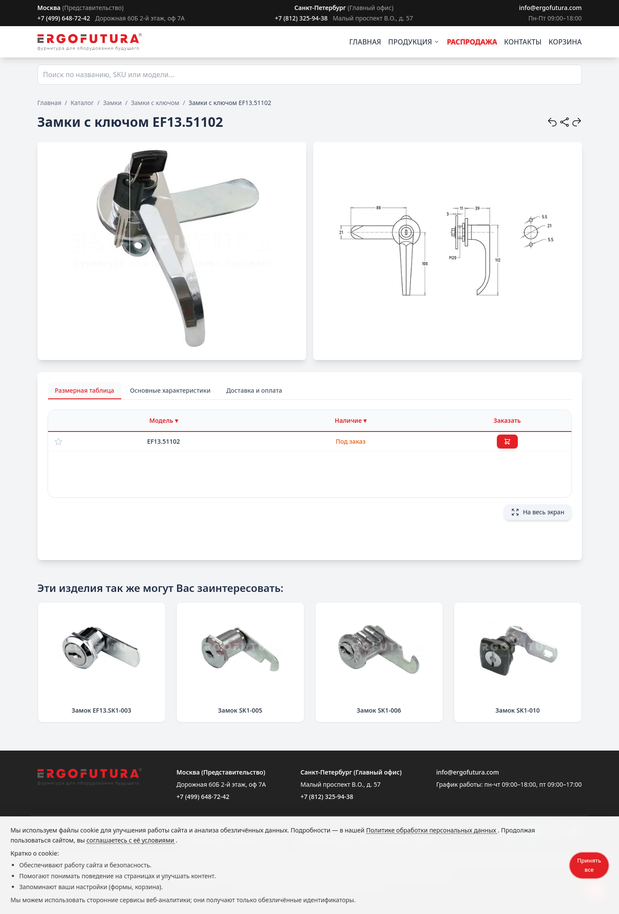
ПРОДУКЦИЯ (414, 42)
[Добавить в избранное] (58, 442)
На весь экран (537, 512)
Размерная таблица (84, 390)
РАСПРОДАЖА (472, 42)
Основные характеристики (170, 390)
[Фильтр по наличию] (351, 420)
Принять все (589, 864)
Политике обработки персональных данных (432, 830)
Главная (50, 103)
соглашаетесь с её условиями (130, 840)
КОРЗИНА (564, 42)
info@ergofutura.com (550, 7)
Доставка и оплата (254, 390)
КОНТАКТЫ (523, 42)
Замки (112, 103)
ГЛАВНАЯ (365, 42)
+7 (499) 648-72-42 (64, 18)
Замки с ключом (155, 103)
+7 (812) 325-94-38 (301, 18)
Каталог (82, 103)
